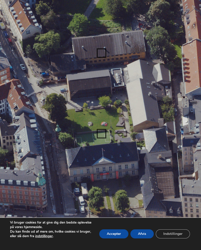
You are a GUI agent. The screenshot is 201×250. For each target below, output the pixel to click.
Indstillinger (172, 233)
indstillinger (44, 236)
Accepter (114, 233)
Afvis (142, 233)
